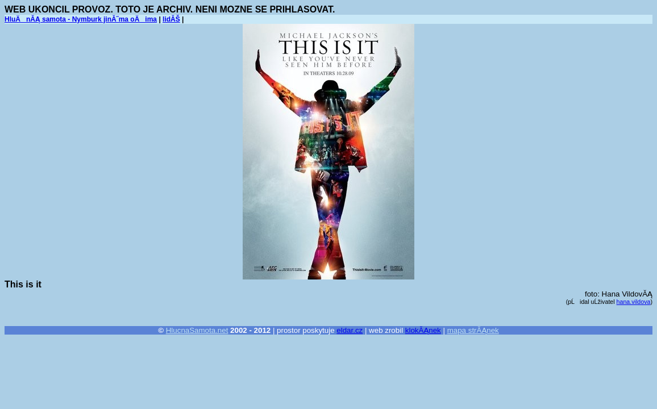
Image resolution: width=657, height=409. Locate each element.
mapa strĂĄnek (473, 330)
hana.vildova (634, 301)
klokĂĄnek (423, 330)
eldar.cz (349, 330)
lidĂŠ (171, 19)
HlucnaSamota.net (197, 330)
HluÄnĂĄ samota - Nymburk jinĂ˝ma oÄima (81, 19)
